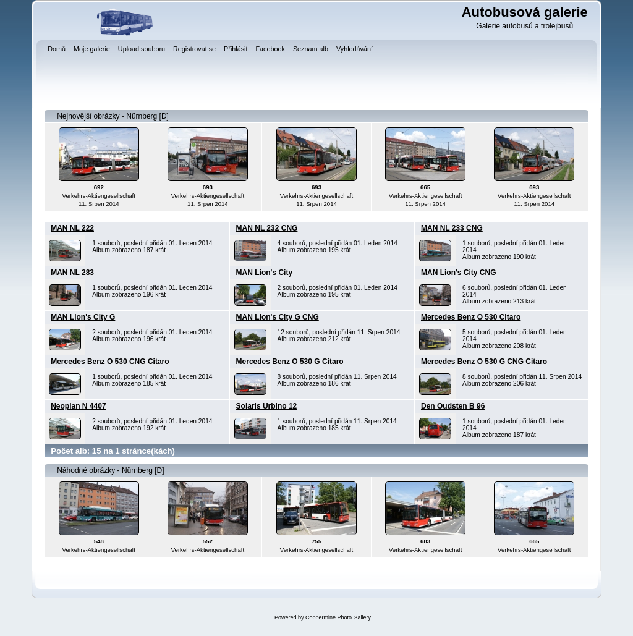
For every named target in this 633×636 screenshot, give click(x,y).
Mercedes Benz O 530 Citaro (470, 317)
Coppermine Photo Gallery (338, 617)
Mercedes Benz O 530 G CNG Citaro (484, 361)
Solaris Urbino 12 (266, 406)
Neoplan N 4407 (78, 406)
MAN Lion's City (264, 272)
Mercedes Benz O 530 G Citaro (290, 361)
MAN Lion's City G (83, 317)
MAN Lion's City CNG (458, 272)
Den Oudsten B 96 (453, 406)
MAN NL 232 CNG (267, 228)
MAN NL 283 (72, 272)
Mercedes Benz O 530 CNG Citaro (110, 361)
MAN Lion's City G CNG (277, 317)
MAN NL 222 (72, 228)
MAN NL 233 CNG (452, 228)
